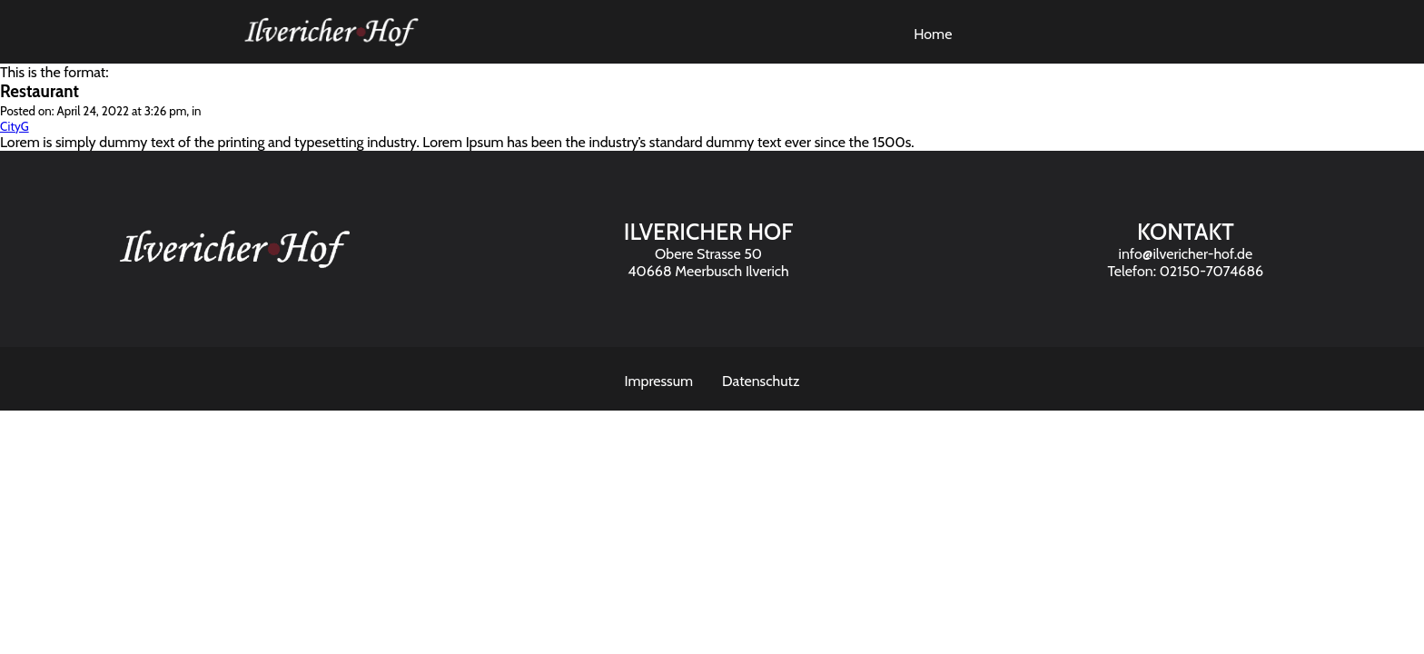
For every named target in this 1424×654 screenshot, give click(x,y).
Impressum (659, 381)
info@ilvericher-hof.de (1186, 254)
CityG (14, 126)
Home (933, 34)
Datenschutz (760, 381)
